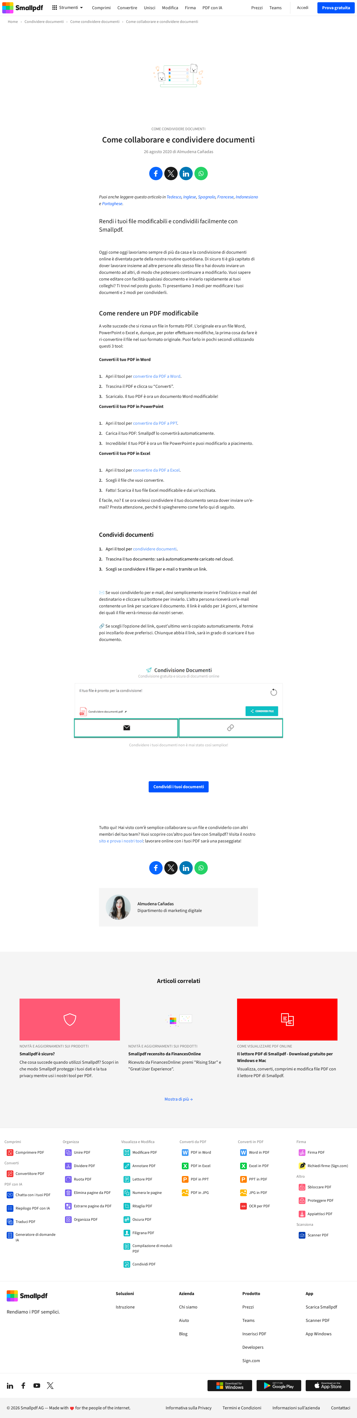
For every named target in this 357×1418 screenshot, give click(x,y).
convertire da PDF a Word (156, 376)
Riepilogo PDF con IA (33, 1208)
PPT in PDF (258, 1179)
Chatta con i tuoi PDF (33, 1195)
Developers (253, 1347)
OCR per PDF (259, 1206)
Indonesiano (247, 197)
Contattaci (340, 1407)
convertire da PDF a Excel (156, 470)
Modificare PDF (144, 1152)
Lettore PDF (142, 1179)
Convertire (127, 8)
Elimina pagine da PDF (92, 1193)
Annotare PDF (144, 1166)
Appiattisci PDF (320, 1214)
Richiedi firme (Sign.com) (328, 1166)
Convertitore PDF (30, 1174)
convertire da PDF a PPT (155, 423)
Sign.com (251, 1361)
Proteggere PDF (321, 1200)
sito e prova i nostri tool (121, 841)
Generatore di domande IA (36, 1237)
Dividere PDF (84, 1166)
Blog (183, 1334)
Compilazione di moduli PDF (152, 1248)
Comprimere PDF (30, 1152)
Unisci (149, 8)
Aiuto (184, 1320)
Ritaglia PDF (142, 1206)
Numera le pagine (147, 1193)
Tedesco (174, 197)
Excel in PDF (259, 1166)
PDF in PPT (200, 1179)
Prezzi (248, 1307)
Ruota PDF (82, 1179)
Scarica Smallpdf (321, 1307)
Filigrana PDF (143, 1233)
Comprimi (101, 8)
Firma (190, 8)
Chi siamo (188, 1307)
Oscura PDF (141, 1219)
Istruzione (125, 1307)
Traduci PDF (25, 1222)
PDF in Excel (201, 1166)
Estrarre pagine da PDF (93, 1206)
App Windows (319, 1334)
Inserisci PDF (254, 1334)
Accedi (302, 8)
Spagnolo (206, 197)
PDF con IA (212, 8)
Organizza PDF (86, 1219)
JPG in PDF (258, 1193)
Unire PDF (82, 1152)
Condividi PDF (144, 1264)
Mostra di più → (179, 1099)
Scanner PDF (318, 1235)
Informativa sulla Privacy (188, 1408)
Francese (225, 197)
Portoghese (112, 204)
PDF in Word (201, 1152)
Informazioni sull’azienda (296, 1408)
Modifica (170, 8)
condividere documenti (155, 549)
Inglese (189, 197)
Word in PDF (259, 1152)
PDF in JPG (200, 1193)
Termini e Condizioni (242, 1408)
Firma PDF (316, 1152)
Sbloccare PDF (319, 1187)
